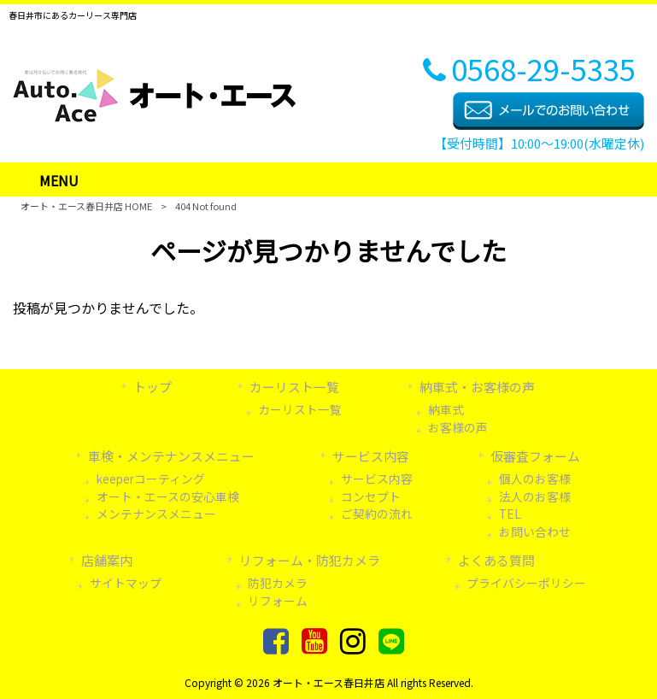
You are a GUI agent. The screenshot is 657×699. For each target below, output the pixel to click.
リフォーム (278, 600)
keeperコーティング (151, 478)
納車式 (446, 409)
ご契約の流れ (377, 513)
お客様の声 (458, 427)
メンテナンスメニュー (156, 513)
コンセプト (371, 496)
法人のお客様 (535, 496)
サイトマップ (125, 582)
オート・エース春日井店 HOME (86, 206)
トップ (152, 387)
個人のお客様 (535, 478)
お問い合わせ (535, 531)
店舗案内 (106, 560)
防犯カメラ (278, 582)
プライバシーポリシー (526, 582)
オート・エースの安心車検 (168, 496)
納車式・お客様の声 (477, 387)
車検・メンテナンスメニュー (171, 456)
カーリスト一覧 (294, 387)
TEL (510, 513)
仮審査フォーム (535, 456)
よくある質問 (496, 560)
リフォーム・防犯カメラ (309, 560)
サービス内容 (370, 456)
